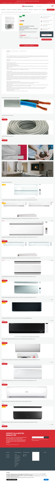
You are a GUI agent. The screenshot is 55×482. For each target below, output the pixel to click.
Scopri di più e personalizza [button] (12, 479)
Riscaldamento (3, 9)
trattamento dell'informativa (35, 440)
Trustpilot (45, 452)
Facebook (25, 454)
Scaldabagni (8, 9)
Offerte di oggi (50, 9)
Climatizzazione (14, 9)
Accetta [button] (46, 479)
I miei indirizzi (8, 457)
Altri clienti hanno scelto (46, 39)
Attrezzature (25, 9)
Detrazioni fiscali (17, 458)
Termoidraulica (19, 9)
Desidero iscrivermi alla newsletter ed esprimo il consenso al (40, 440)
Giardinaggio (36, 9)
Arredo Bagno (30, 9)
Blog (15, 466)
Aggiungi (4, 119)
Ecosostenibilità (17, 463)
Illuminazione (44, 9)
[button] (48, 472)
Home (2, 12)
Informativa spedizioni (17, 459)
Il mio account (8, 454)
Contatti (16, 462)
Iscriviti (46, 437)
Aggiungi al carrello (29, 45)
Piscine (40, 9)
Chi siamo (16, 454)
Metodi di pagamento (17, 457)
